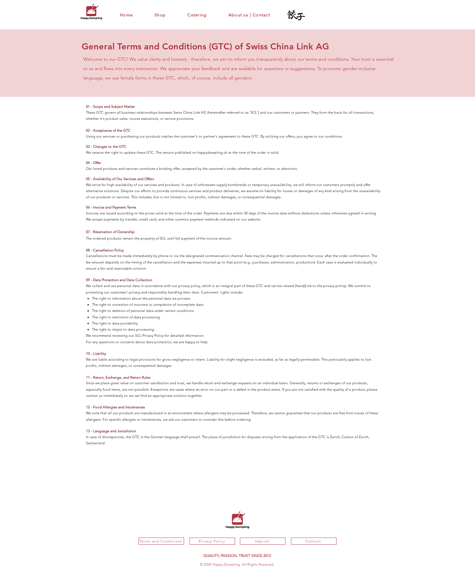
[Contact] (313, 541)
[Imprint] (262, 541)
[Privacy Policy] (212, 541)
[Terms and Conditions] (161, 541)
